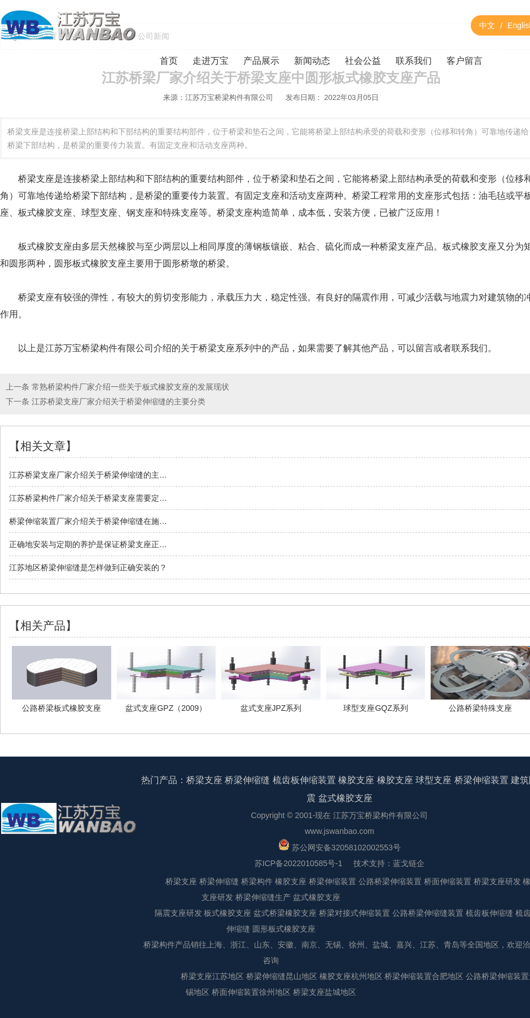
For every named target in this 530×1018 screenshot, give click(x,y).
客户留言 (464, 60)
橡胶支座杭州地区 (351, 976)
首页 (169, 60)
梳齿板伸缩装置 (304, 780)
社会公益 (363, 60)
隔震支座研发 (178, 912)
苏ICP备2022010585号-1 (299, 863)
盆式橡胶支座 (345, 798)
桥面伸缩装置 (447, 881)
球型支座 (433, 780)
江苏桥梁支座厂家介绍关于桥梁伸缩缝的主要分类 (117, 401)
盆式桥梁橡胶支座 (285, 912)
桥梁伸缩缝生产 (263, 897)
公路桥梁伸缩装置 (390, 881)
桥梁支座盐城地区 (324, 992)
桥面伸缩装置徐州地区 (251, 992)
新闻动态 (312, 60)
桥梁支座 (217, 348)
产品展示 (261, 60)
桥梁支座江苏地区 (212, 976)
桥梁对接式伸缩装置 (354, 912)
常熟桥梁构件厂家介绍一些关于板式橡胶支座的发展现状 (129, 386)
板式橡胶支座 (227, 912)
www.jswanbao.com (339, 831)
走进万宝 (210, 60)
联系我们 (414, 60)
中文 (487, 25)
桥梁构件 (257, 881)
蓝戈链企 (408, 863)
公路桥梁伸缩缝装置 (427, 912)
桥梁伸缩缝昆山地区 (281, 976)
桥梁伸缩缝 (247, 780)
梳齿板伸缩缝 (489, 912)
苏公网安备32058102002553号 (339, 847)
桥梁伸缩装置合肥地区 (423, 976)
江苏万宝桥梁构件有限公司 (229, 97)
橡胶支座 (356, 780)
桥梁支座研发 (497, 881)
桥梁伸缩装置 (481, 780)
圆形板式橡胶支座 (284, 928)
